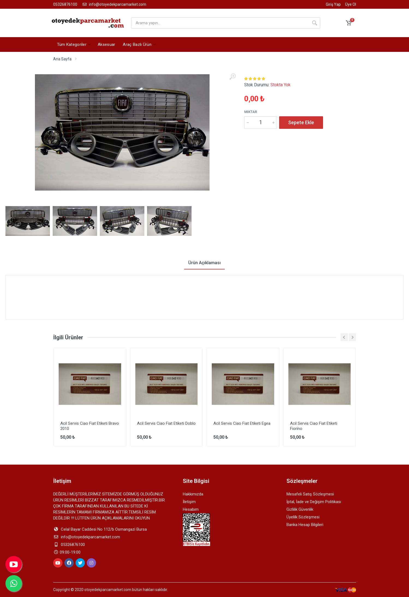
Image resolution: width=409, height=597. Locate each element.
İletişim (189, 501)
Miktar (250, 112)
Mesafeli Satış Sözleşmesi (310, 494)
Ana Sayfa (62, 59)
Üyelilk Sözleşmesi (303, 517)
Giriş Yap (333, 4)
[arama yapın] (220, 23)
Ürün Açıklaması (204, 262)
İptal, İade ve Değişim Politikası (313, 501)
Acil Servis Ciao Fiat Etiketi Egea (241, 423)
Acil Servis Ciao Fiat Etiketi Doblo (166, 423)
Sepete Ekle (301, 122)
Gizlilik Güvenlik (299, 509)
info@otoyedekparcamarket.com (114, 4)
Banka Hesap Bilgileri (304, 524)
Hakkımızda (193, 494)
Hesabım (191, 509)
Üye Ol (350, 4)
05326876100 (65, 4)
